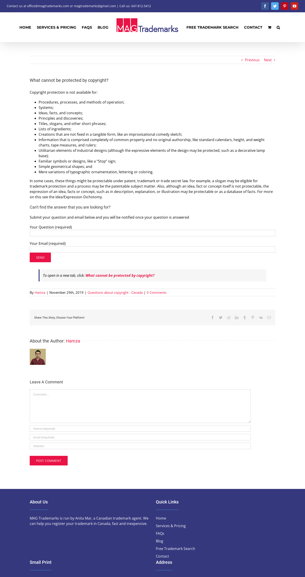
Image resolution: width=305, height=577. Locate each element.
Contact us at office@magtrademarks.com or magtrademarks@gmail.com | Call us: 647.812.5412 (79, 6)
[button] (278, 27)
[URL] (140, 446)
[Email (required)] (140, 437)
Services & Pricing (171, 525)
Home (161, 518)
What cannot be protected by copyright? (120, 275)
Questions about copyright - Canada (115, 292)
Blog (159, 541)
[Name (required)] (140, 428)
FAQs (160, 533)
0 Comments (156, 292)
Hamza (40, 292)
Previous (252, 59)
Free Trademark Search (175, 548)
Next (268, 59)
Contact (162, 556)
